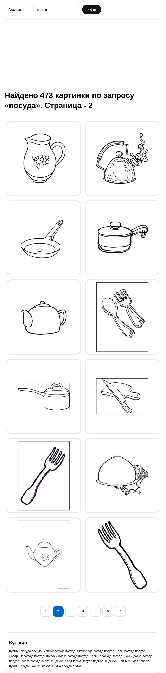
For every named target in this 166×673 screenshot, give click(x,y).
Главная (14, 9)
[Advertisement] (83, 55)
